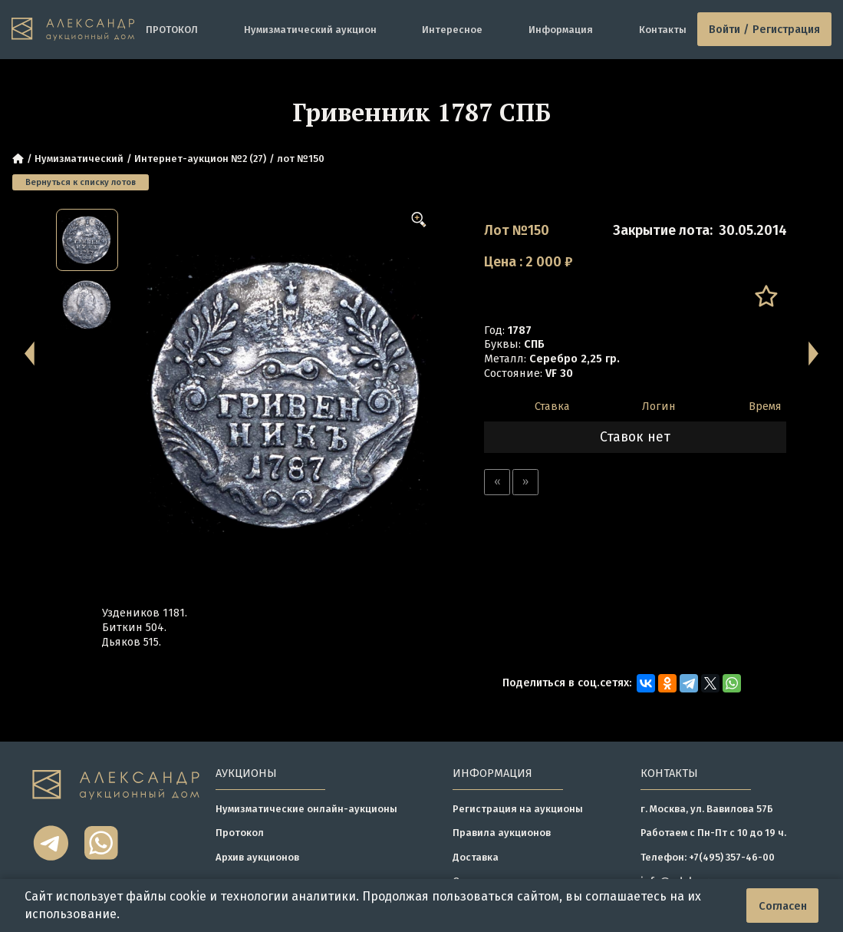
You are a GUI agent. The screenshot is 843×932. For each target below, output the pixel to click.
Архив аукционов (257, 857)
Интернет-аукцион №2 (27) (200, 158)
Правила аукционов (502, 832)
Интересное (452, 29)
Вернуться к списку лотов (80, 182)
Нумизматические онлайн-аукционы (306, 809)
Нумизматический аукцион (310, 29)
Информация (561, 29)
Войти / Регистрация (764, 29)
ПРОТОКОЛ (172, 29)
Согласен (783, 906)
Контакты (663, 29)
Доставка (476, 857)
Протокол (240, 832)
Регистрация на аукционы (518, 809)
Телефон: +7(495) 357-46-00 (707, 857)
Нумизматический (79, 158)
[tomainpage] (73, 29)
